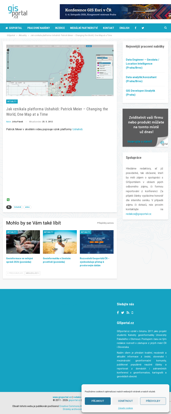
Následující (32, 273)
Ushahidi (77, 129)
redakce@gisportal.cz (138, 214)
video (27, 207)
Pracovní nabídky (38, 28)
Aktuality (12, 101)
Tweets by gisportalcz (73, 304)
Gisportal (14, 28)
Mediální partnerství (84, 28)
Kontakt (108, 28)
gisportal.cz (74, 400)
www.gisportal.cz (62, 397)
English (124, 28)
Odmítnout (125, 400)
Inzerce (60, 28)
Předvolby (153, 400)
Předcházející (15, 273)
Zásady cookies (125, 408)
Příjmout (98, 400)
